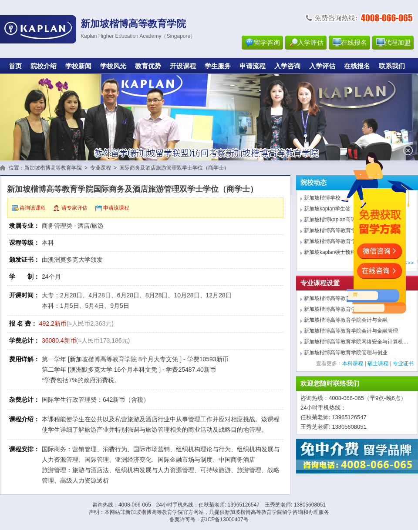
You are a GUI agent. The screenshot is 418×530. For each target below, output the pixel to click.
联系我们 (392, 66)
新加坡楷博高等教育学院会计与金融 (346, 320)
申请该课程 (116, 208)
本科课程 (352, 363)
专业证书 (403, 363)
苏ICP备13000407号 (224, 520)
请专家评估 (74, 208)
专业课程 (100, 168)
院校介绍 (43, 66)
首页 (15, 66)
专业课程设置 (320, 283)
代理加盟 (397, 42)
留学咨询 (267, 42)
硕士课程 (377, 363)
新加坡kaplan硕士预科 (330, 252)
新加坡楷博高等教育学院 (53, 168)
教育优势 (148, 66)
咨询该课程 (33, 208)
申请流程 (252, 66)
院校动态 (313, 182)
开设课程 (183, 66)
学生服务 (218, 66)
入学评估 (310, 42)
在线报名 (354, 42)
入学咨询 (287, 66)
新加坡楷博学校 (322, 198)
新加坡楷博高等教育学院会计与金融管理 (351, 331)
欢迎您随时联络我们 (329, 383)
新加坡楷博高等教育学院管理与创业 (346, 353)
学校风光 (113, 66)
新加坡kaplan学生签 (327, 209)
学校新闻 (78, 66)
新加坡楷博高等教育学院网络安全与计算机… (356, 342)
